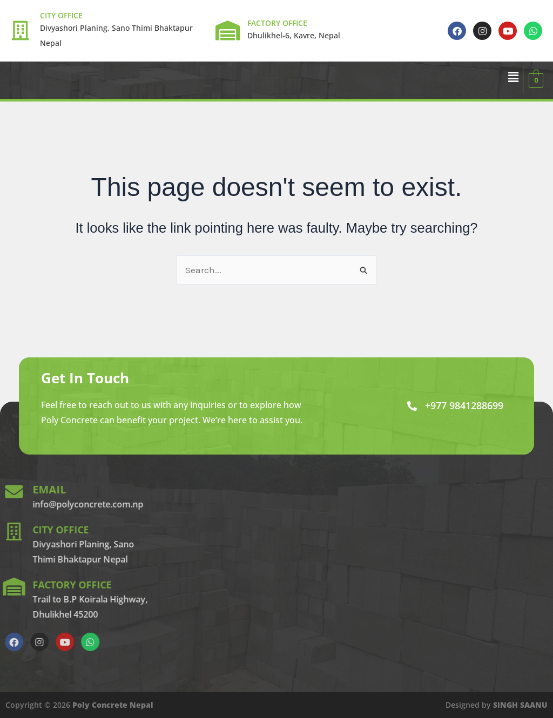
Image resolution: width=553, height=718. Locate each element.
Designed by (497, 705)
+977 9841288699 (464, 405)
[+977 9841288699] (412, 406)
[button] (513, 77)
